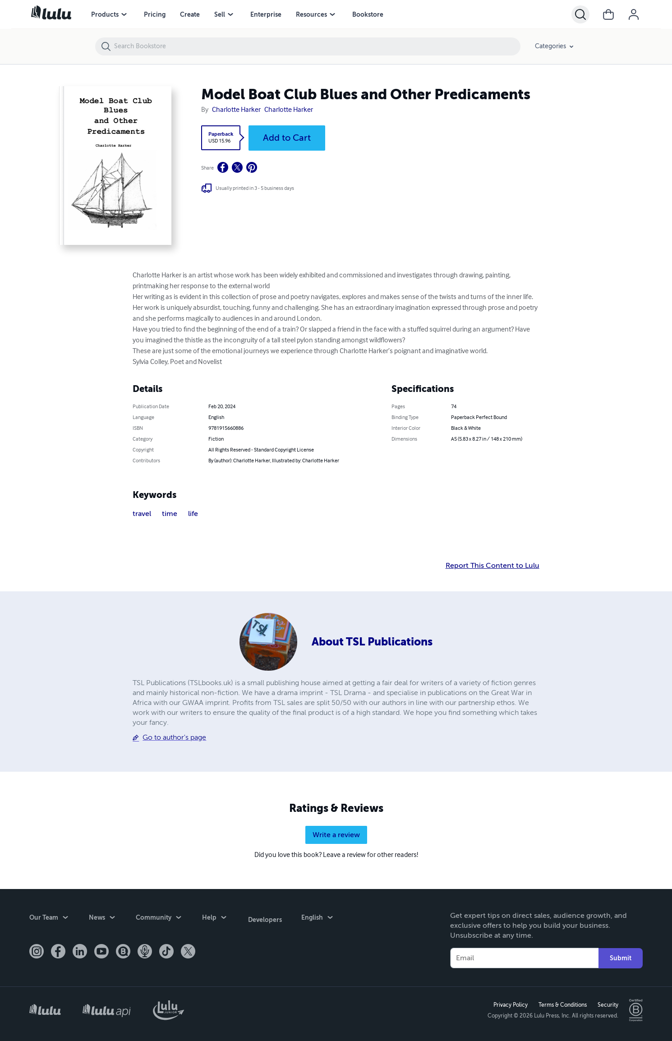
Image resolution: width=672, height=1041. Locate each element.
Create (190, 14)
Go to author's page (174, 737)
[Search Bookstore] (316, 46)
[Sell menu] (230, 14)
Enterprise (265, 14)
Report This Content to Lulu (492, 566)
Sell (219, 14)
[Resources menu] (332, 14)
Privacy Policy (509, 1004)
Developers (264, 917)
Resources (311, 14)
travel (142, 514)
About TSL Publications (372, 642)
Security (607, 1004)
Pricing (155, 14)
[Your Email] (524, 957)
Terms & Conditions (562, 1004)
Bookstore (367, 14)
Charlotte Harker (236, 110)
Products (105, 14)
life (193, 514)
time (169, 514)
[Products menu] (124, 14)
